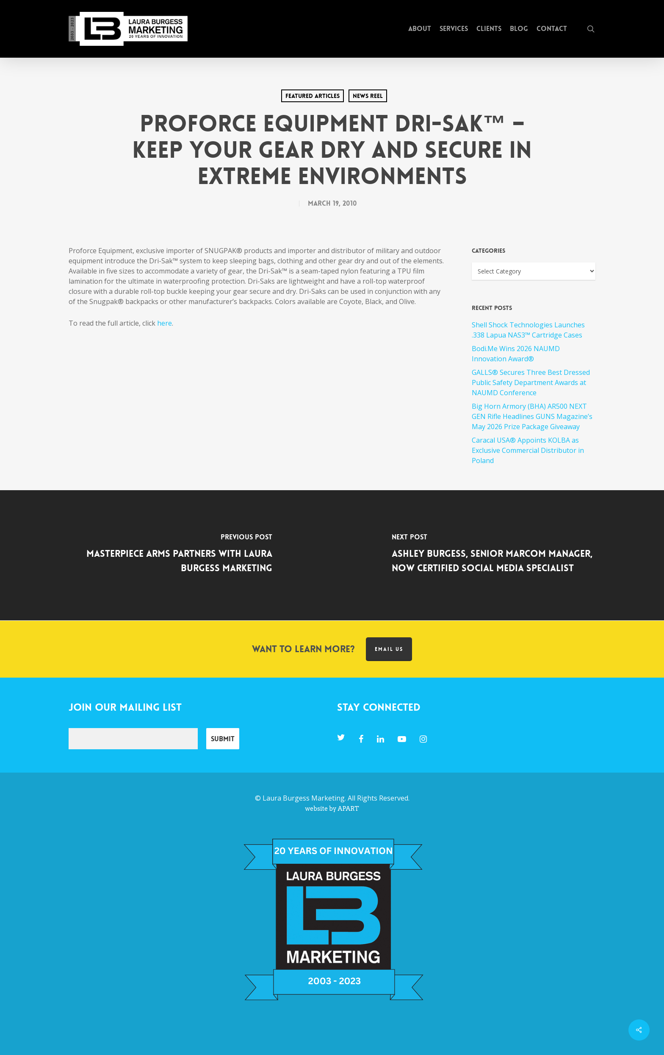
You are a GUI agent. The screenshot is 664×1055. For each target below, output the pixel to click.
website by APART (332, 808)
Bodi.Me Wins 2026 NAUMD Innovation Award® (516, 353)
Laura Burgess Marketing (304, 798)
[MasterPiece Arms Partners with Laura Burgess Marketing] (166, 555)
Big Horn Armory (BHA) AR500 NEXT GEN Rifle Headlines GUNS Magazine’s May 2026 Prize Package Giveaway (532, 416)
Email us (389, 649)
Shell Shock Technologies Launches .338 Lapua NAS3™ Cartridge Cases (528, 330)
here (164, 323)
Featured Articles (312, 96)
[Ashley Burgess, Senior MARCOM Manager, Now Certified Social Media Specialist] (498, 555)
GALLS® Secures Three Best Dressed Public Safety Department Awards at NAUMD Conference (531, 382)
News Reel (368, 96)
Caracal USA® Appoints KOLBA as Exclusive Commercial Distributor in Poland (528, 450)
